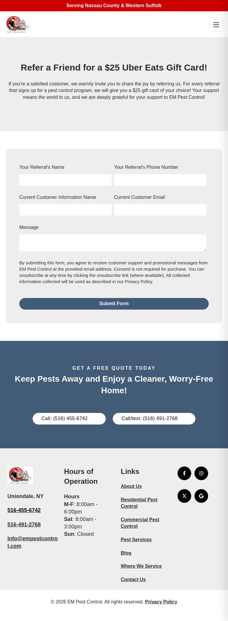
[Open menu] (216, 24)
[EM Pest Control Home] (17, 24)
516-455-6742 (24, 510)
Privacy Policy (138, 281)
